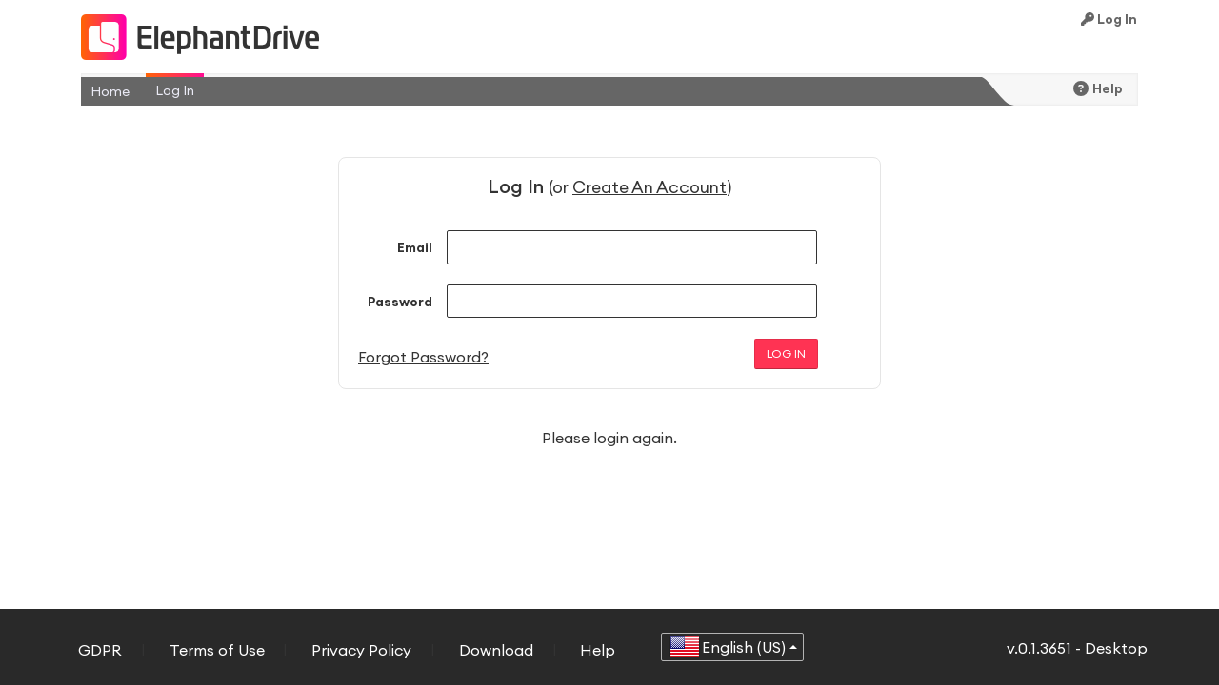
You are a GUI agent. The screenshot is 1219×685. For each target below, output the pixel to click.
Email (414, 247)
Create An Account (649, 187)
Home (110, 91)
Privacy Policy (361, 649)
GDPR (100, 649)
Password (400, 301)
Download (496, 649)
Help (1098, 88)
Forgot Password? (423, 356)
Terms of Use (217, 649)
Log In (1109, 19)
